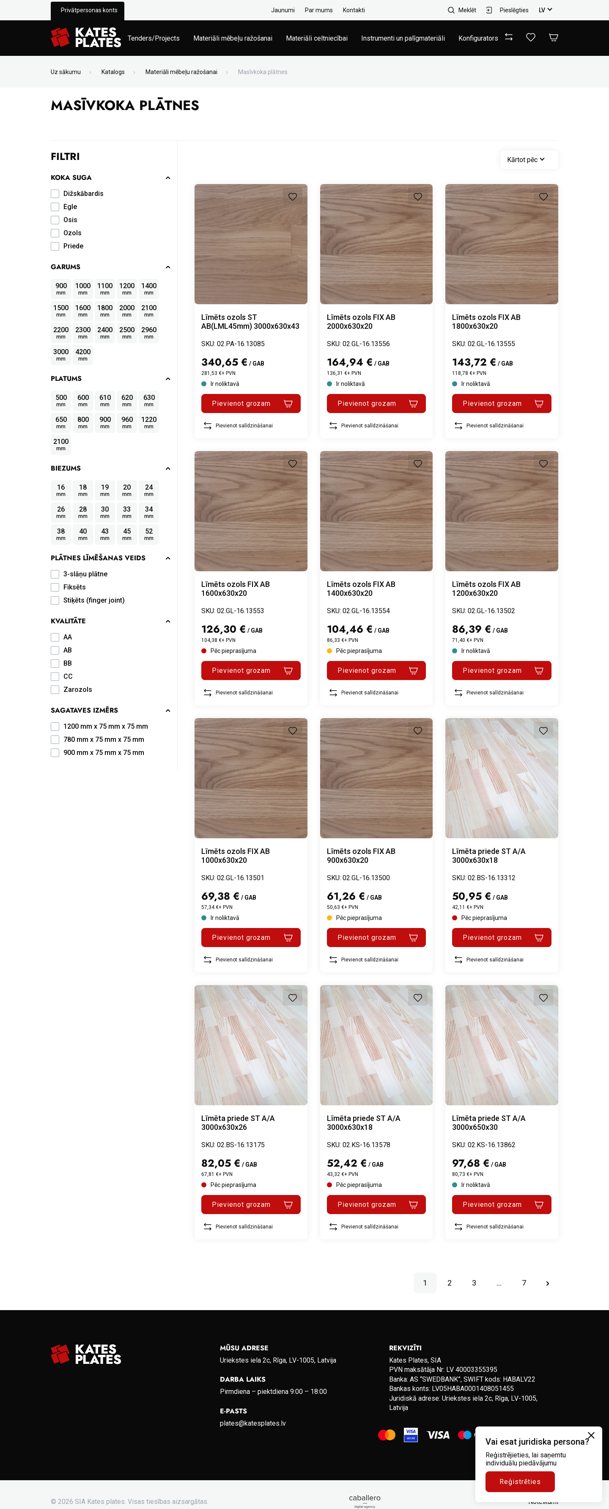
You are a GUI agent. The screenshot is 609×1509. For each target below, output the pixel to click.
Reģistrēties (520, 1482)
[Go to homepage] (86, 38)
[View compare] (509, 38)
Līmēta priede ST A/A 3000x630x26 (238, 1123)
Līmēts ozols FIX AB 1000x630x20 (235, 856)
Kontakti (354, 10)
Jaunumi (283, 10)
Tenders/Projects (154, 38)
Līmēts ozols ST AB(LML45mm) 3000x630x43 (250, 321)
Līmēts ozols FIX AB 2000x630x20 (361, 321)
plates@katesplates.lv (253, 1423)
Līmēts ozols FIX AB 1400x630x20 (361, 589)
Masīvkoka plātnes (263, 72)
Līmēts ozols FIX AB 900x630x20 (361, 856)
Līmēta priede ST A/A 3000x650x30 (489, 1123)
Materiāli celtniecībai (317, 38)
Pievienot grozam (241, 403)
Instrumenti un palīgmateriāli (403, 38)
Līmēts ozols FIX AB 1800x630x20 (486, 321)
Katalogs (113, 72)
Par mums (319, 10)
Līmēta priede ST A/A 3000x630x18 (489, 856)
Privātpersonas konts (89, 10)
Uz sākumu (66, 72)
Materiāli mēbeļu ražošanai (232, 38)
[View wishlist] (530, 39)
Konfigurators (478, 38)
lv (542, 10)
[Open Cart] (553, 38)
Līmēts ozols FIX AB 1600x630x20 (235, 589)
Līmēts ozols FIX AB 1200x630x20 (486, 589)
